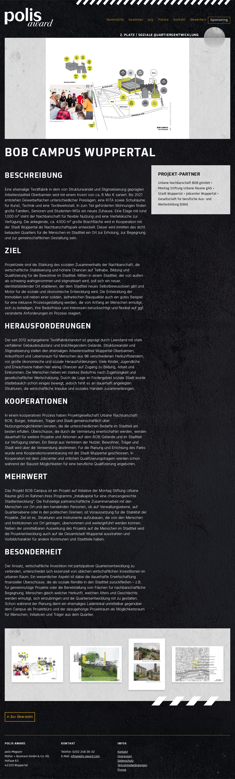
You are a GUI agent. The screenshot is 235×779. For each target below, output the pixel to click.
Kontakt (179, 20)
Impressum (125, 756)
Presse (163, 20)
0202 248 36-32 (83, 752)
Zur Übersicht (21, 717)
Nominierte (115, 20)
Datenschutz (126, 761)
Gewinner (136, 20)
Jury (151, 20)
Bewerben (198, 20)
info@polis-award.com (85, 756)
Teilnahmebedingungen (132, 765)
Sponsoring (219, 20)
